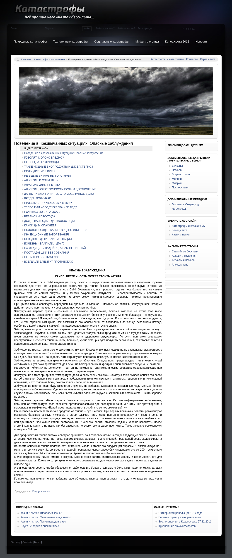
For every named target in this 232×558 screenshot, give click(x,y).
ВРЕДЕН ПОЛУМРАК (37, 198)
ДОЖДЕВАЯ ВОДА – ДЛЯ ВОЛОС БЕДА (49, 221)
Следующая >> (41, 491)
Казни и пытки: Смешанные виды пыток (46, 517)
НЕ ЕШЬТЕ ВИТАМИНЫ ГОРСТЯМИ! (47, 175)
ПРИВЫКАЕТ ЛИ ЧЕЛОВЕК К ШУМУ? (48, 202)
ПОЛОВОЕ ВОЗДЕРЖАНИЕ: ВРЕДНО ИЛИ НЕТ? (55, 230)
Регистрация (145, 28)
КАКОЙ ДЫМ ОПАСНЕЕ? (40, 225)
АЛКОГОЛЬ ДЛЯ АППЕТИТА (42, 184)
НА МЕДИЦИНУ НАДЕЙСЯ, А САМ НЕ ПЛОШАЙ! (55, 248)
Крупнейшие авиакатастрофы (177, 526)
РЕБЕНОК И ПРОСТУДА (39, 216)
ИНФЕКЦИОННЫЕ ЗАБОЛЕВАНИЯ (46, 234)
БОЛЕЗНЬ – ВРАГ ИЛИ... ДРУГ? (44, 243)
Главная (26, 59)
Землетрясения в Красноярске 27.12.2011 (185, 521)
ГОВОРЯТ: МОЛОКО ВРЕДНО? (44, 157)
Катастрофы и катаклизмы (49, 59)
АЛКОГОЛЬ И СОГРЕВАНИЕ (42, 180)
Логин (14, 28)
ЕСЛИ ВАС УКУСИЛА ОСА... (42, 212)
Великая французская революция (180, 517)
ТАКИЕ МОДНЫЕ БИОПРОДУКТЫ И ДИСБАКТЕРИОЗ (58, 166)
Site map (15, 542)
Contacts (27, 542)
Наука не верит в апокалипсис (40, 526)
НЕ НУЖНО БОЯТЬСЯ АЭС (41, 257)
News (37, 542)
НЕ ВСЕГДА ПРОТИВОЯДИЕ (42, 162)
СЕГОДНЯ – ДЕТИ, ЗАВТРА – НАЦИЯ (48, 239)
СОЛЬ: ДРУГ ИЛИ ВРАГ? (40, 171)
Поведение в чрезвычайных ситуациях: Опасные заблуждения (63, 153)
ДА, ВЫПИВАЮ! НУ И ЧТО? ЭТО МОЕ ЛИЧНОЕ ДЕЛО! (59, 193)
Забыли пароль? (105, 28)
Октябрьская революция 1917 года (181, 513)
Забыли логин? (126, 28)
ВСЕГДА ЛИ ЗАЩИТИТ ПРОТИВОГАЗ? (48, 261)
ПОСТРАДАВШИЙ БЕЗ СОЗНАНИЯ (46, 252)
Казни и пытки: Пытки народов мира (43, 521)
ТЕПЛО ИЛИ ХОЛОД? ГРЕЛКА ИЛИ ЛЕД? (50, 207)
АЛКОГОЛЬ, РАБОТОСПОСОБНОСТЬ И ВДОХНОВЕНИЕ (60, 189)
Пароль (49, 28)
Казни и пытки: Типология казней (41, 513)
